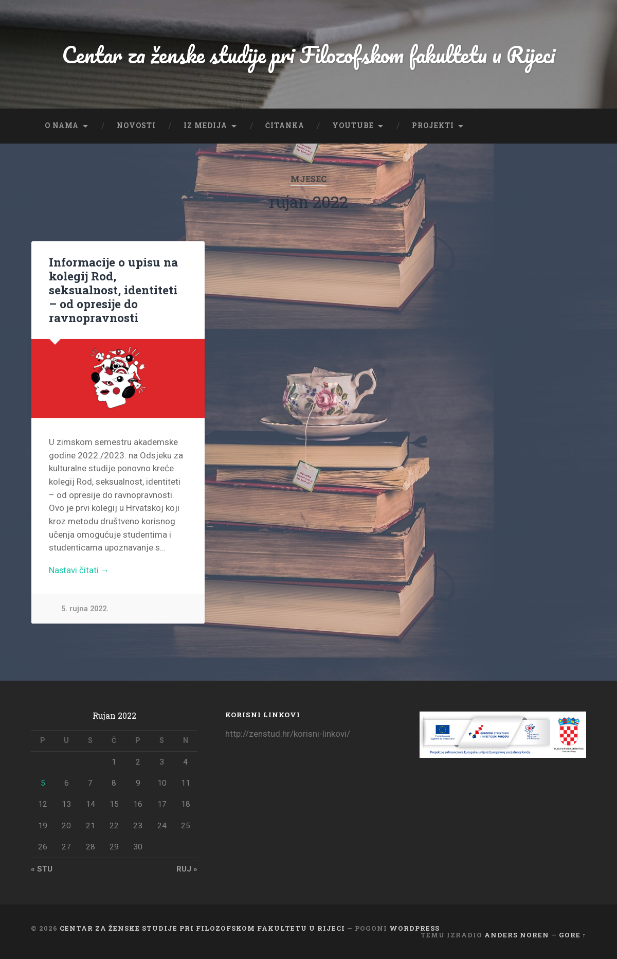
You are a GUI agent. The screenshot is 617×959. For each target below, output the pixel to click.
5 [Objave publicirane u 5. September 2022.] (43, 783)
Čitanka (284, 125)
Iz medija (205, 125)
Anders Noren (516, 935)
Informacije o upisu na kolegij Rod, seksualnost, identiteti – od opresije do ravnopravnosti (113, 289)
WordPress (414, 928)
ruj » (186, 869)
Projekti (433, 125)
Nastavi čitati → (80, 570)
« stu (41, 869)
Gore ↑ (572, 935)
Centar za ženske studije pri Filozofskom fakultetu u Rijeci (309, 54)
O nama (62, 125)
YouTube (353, 125)
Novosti (136, 125)
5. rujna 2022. (84, 609)
